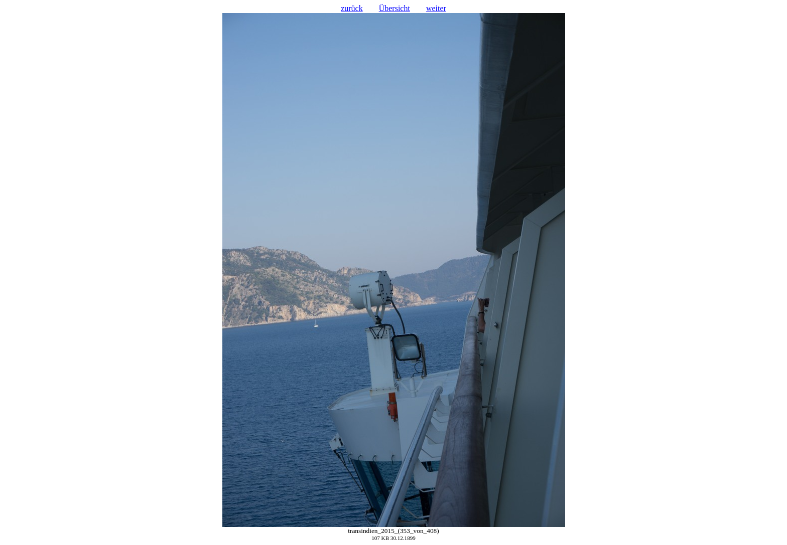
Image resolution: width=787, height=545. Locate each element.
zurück (352, 8)
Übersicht (394, 8)
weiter (436, 8)
